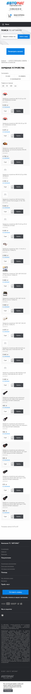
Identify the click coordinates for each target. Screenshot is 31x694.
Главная (3, 60)
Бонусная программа (7, 566)
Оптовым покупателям (8, 569)
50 (7, 86)
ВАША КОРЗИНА (19, 15)
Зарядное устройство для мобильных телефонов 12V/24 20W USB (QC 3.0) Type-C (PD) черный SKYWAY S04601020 (15, 451)
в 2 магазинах (6, 182)
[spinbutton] (6, 111)
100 (11, 86)
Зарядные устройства (8, 62)
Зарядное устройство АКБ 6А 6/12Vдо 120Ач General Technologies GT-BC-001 (14, 200)
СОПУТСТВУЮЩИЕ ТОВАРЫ (17, 60)
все (15, 86)
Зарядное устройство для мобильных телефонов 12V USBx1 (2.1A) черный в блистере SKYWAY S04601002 (13, 399)
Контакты (4, 581)
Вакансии (4, 554)
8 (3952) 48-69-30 (15, 9)
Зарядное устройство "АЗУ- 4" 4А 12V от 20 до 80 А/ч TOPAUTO (14, 249)
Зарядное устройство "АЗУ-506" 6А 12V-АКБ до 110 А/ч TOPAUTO (14, 299)
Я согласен (8, 690)
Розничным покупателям (8, 563)
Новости (3, 551)
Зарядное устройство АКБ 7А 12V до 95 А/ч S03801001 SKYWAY (15, 224)
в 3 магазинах (6, 107)
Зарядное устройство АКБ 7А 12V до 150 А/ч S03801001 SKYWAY (14, 99)
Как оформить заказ (7, 578)
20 (3, 86)
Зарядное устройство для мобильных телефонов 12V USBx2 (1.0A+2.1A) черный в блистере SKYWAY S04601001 (15, 425)
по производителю (15, 79)
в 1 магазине (6, 158)
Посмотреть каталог (15, 51)
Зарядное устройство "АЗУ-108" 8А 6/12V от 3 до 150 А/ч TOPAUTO (14, 274)
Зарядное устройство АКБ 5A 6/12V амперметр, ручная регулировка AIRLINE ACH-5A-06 (14, 150)
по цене (8, 76)
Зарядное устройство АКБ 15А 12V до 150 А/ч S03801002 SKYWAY (15, 124)
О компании (5, 549)
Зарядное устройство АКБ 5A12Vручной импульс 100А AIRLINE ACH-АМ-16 (14, 373)
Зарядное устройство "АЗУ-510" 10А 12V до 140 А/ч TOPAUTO (14, 324)
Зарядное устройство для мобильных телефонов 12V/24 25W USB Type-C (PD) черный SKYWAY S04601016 (14, 478)
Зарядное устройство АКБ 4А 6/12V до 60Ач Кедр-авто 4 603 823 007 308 (14, 348)
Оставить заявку (15, 592)
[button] (8, 110)
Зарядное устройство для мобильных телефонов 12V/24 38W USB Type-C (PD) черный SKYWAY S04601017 (14, 504)
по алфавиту (22, 76)
